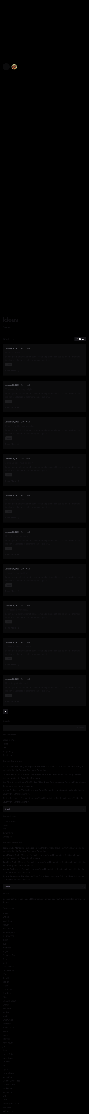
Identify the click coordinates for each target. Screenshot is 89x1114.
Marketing (7, 1088)
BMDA (5, 940)
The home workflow (16, 609)
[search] (83, 809)
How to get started (16, 683)
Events (6, 1005)
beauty (6, 925)
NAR (5, 1100)
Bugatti (6, 951)
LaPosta (6, 1062)
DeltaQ (6, 978)
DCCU (5, 974)
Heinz (5, 744)
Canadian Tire (9, 955)
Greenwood (8, 1020)
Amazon (6, 913)
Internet (6, 1039)
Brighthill (7, 948)
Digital (5, 986)
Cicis (5, 963)
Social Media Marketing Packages (18, 766)
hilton (5, 1031)
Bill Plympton (9, 932)
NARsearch (8, 1111)
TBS (4, 747)
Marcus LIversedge (11, 1081)
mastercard (8, 1092)
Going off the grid (15, 499)
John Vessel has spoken (19, 462)
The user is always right (19, 389)
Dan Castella (8, 966)
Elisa (5, 997)
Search (6, 721)
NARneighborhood (11, 1103)
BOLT (5, 944)
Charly (5, 959)
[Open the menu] (6, 66)
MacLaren (7, 1077)
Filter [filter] (80, 339)
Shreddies (7, 755)
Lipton (5, 1069)
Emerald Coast (9, 1001)
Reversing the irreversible (20, 426)
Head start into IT (15, 352)
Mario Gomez (9, 1084)
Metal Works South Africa (14, 774)
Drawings (7, 993)
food (5, 1016)
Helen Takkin (8, 1027)
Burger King (8, 751)
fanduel (6, 1012)
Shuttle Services (10, 798)
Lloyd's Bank (8, 1073)
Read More (12, 370)
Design (6, 982)
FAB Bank (7, 1008)
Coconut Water (9, 740)
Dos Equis (7, 989)
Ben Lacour (8, 928)
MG (4, 1096)
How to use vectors (16, 536)
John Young (8, 1043)
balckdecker (8, 921)
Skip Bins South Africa (13, 782)
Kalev (5, 1050)
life (4, 1065)
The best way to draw (18, 646)
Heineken (7, 1024)
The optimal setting (16, 573)
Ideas (5, 1035)
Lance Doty (8, 1054)
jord (4, 1046)
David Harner (8, 970)
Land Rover (8, 1058)
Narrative (7, 1107)
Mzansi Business (10, 790)
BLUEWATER (8, 936)
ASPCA (6, 917)
